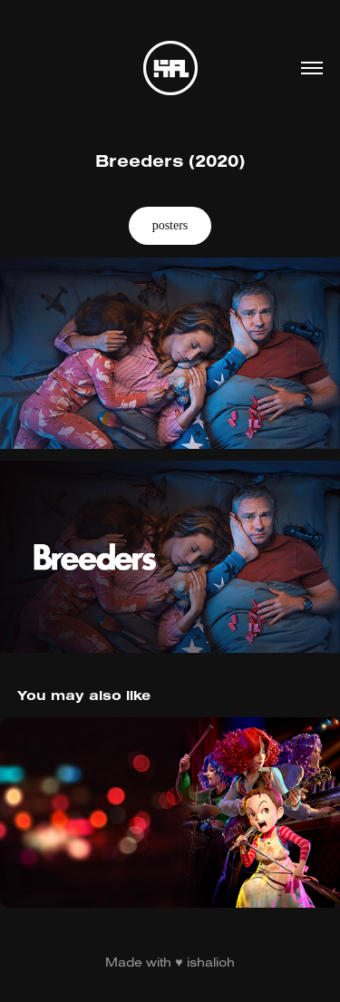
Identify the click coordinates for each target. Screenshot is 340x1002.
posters (170, 225)
